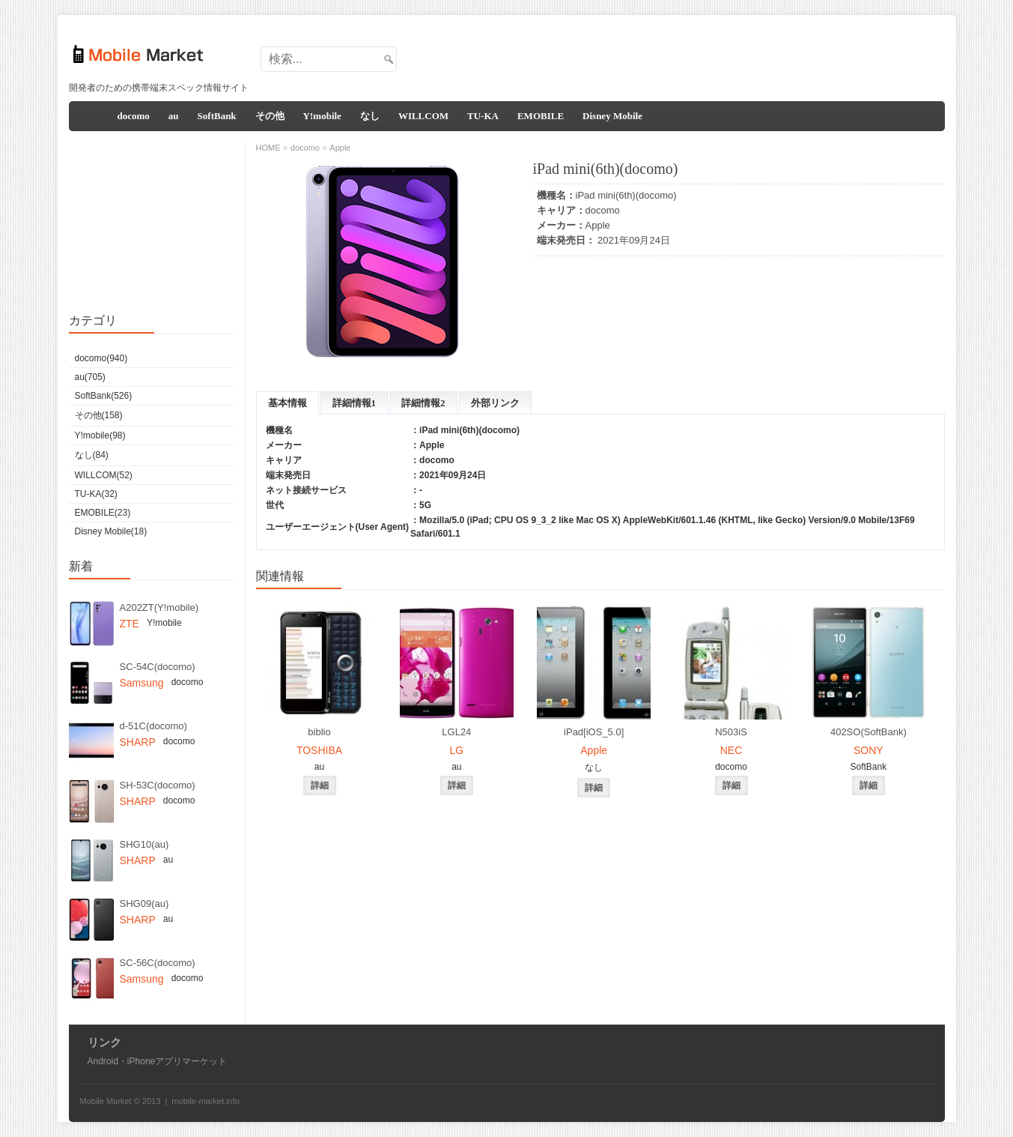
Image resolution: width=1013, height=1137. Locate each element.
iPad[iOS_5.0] (594, 732)
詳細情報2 (423, 402)
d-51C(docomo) (153, 726)
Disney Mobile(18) (111, 531)
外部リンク (495, 402)
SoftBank (217, 115)
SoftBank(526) (104, 395)
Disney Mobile (612, 115)
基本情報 (287, 402)
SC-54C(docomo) (157, 666)
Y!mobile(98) (100, 435)
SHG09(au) (144, 903)
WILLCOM (423, 115)
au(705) (90, 377)
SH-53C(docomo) (157, 785)
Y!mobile (322, 115)
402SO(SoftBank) (868, 732)
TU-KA (483, 115)
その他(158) (99, 415)
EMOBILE (540, 115)
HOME (268, 147)
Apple (597, 225)
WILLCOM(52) (104, 475)
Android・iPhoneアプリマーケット (158, 1061)
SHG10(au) (144, 844)
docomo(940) (101, 358)
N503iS (731, 732)
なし (370, 115)
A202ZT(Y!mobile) (159, 607)
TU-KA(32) (96, 494)
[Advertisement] (668, 54)
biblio (319, 732)
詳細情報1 (354, 402)
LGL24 (456, 732)
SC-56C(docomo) (157, 962)
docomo (134, 115)
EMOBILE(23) (103, 512)
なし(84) (92, 455)
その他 (270, 115)
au (173, 115)
